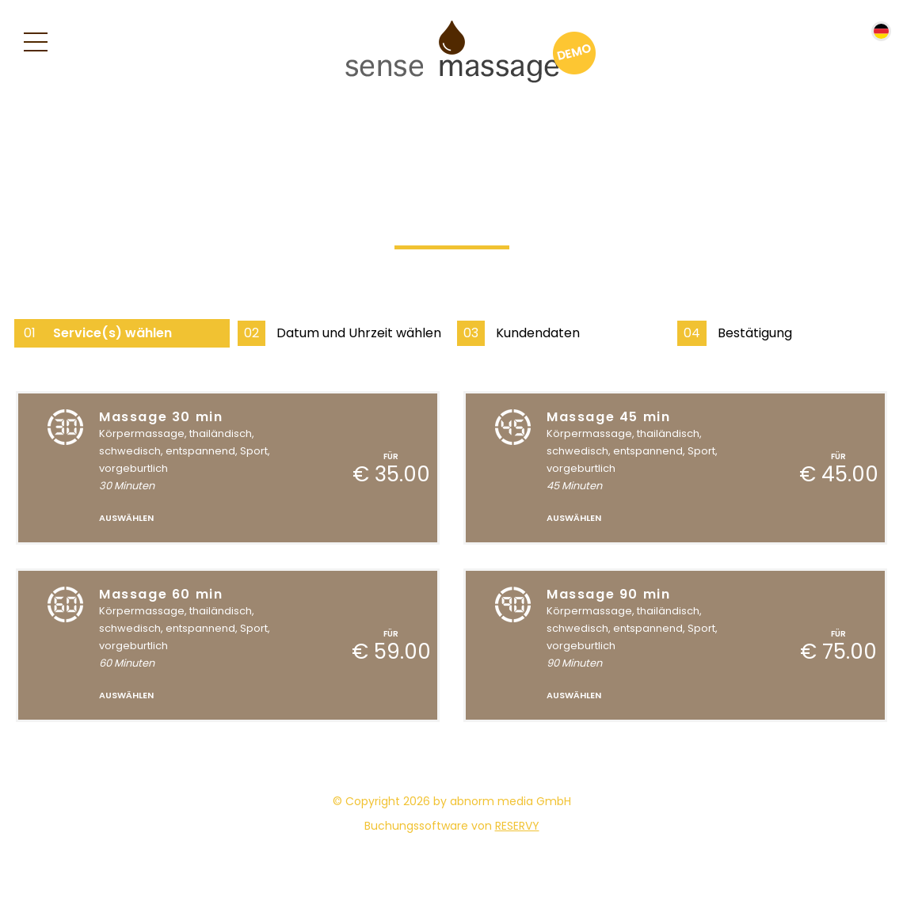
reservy (517, 826)
